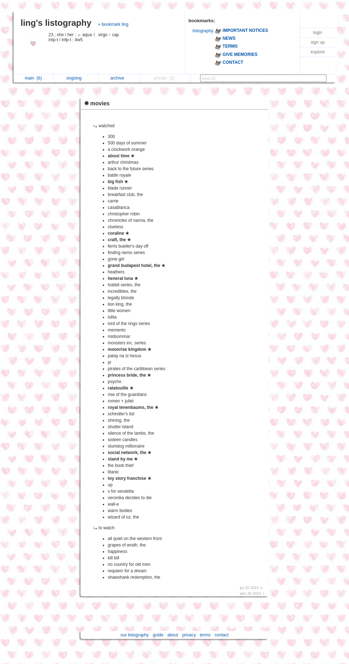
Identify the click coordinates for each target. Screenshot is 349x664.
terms (205, 634)
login (317, 32)
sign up (318, 42)
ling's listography (56, 23)
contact (222, 634)
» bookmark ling (113, 24)
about (173, 634)
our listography (135, 634)
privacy (189, 634)
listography (203, 30)
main (33, 78)
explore (318, 51)
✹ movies (97, 103)
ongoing (75, 78)
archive (119, 78)
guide (158, 634)
